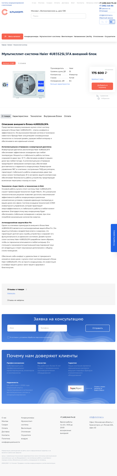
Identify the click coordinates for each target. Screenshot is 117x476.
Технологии (36, 116)
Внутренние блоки (53, 116)
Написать (11, 293)
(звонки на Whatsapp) (106, 8)
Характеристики (20, 116)
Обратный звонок (106, 18)
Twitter (114, 27)
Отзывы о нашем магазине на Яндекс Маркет (99, 388)
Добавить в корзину (102, 86)
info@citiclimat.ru (105, 15)
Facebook (110, 27)
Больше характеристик (60, 84)
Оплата (67, 116)
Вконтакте (105, 27)
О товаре (6, 116)
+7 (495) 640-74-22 (67, 417)
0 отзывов (22, 63)
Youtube (100, 27)
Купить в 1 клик (97, 79)
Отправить (97, 328)
